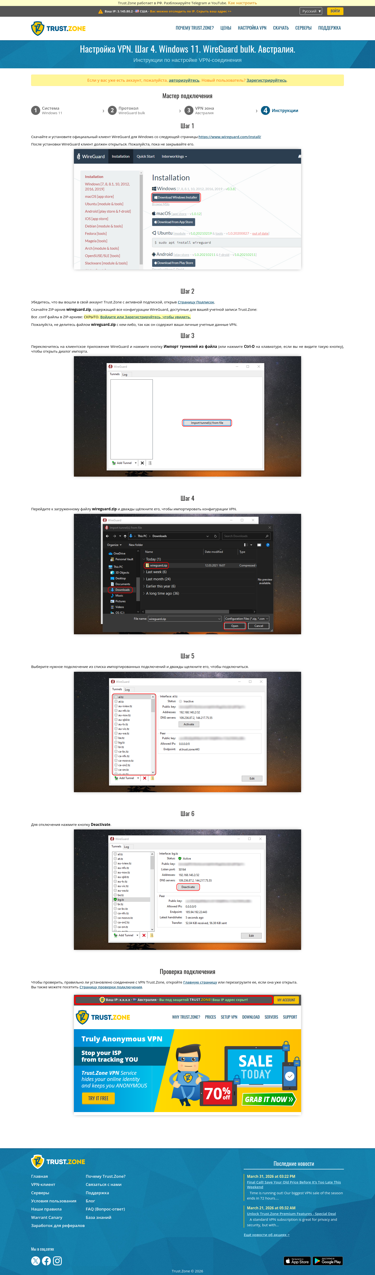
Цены (226, 28)
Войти (335, 11)
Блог (90, 1201)
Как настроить (242, 2)
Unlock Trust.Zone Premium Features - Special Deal (291, 1213)
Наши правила (46, 1209)
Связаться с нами (104, 1184)
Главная (39, 1176)
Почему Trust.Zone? (195, 28)
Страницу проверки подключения (110, 986)
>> (190, 11)
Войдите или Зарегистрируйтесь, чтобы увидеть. (145, 316)
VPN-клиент (43, 1184)
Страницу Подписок (196, 302)
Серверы (303, 28)
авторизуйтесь (184, 80)
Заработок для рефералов (58, 1225)
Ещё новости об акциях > (266, 1234)
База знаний (98, 1217)
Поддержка (329, 28)
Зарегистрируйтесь (267, 80)
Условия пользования (53, 1201)
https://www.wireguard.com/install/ (230, 136)
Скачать (281, 28)
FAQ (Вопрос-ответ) (105, 1209)
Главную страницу (200, 982)
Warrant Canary (46, 1217)
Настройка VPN (252, 28)
